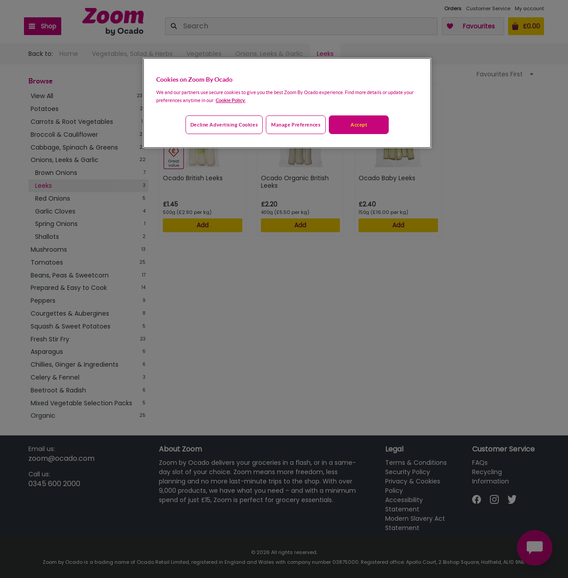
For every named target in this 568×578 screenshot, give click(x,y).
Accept (359, 124)
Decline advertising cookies (224, 124)
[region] (287, 103)
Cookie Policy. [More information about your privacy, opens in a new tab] (230, 100)
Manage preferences (295, 124)
